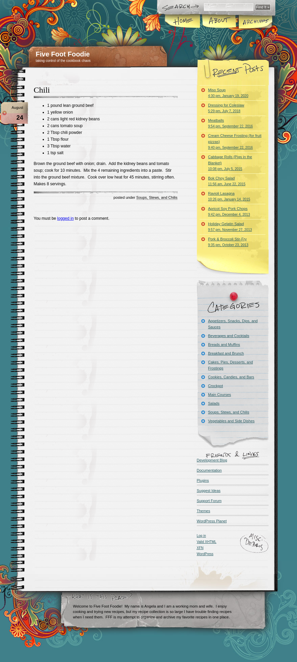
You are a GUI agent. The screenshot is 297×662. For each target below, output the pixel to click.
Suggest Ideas (209, 491)
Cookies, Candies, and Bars (231, 377)
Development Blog (212, 460)
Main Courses (219, 395)
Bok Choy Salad (227, 181)
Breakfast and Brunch (226, 353)
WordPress (205, 554)
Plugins (203, 480)
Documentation (209, 470)
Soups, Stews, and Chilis (157, 197)
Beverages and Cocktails (228, 336)
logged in (65, 218)
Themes (203, 511)
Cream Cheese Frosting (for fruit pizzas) (234, 141)
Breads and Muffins (224, 344)
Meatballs (230, 123)
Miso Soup (228, 93)
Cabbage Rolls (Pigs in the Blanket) (230, 163)
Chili (42, 90)
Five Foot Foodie (63, 54)
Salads (214, 403)
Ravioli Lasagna (229, 196)
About (219, 22)
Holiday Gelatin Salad (230, 227)
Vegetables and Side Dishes (231, 421)
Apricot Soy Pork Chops (229, 211)
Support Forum (209, 501)
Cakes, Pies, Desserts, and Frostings (230, 365)
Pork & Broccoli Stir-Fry (228, 242)
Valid (206, 542)
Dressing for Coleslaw (226, 108)
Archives (255, 22)
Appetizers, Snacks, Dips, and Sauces (233, 324)
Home (183, 22)
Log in (201, 536)
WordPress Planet (212, 521)
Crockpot (215, 386)
